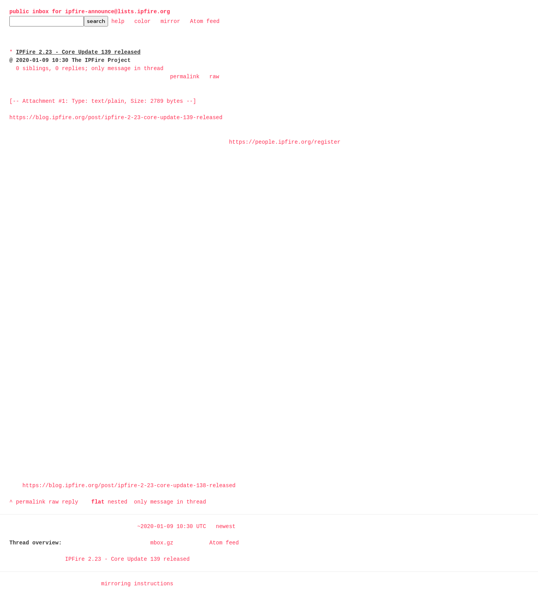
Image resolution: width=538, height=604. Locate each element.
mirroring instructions (137, 584)
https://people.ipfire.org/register (285, 142)
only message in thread (170, 502)
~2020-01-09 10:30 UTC (171, 526)
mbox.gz (161, 543)
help (117, 21)
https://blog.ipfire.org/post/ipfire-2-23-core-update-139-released (115, 118)
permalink (185, 77)
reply (70, 502)
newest (225, 526)
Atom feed (205, 21)
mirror (170, 21)
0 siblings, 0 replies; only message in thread (89, 68)
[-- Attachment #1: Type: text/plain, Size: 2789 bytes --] (102, 101)
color (142, 21)
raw (214, 77)
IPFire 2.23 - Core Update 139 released (127, 559)
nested (117, 502)
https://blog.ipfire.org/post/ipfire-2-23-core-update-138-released (129, 486)
